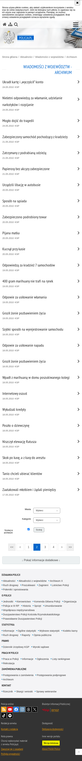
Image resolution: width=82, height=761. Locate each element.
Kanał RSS (4, 709)
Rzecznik (8, 691)
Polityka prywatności (10, 753)
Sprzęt (37, 605)
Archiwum (71, 57)
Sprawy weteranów (46, 691)
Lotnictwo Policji (60, 585)
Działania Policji (11, 575)
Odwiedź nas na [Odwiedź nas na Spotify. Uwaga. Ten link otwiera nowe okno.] (10, 715)
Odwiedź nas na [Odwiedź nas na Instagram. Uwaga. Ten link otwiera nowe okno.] (22, 709)
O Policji (6, 595)
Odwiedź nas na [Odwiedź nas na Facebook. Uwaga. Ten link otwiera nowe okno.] (16, 709)
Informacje (8, 630)
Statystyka (8, 624)
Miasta (28, 509)
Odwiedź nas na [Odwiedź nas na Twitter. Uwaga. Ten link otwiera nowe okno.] (34, 709)
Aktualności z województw (32, 581)
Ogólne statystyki (27, 630)
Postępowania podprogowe (51, 675)
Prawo (5, 641)
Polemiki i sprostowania (15, 589)
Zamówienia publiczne (14, 669)
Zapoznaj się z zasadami (12, 749)
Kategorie (26, 519)
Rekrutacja (9, 663)
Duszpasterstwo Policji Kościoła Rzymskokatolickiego (31, 614)
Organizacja (70, 601)
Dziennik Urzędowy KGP (16, 647)
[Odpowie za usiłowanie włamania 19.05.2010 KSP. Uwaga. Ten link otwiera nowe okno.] (36, 300)
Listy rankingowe (61, 659)
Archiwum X (56, 581)
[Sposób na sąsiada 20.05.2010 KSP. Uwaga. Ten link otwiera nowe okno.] (36, 203)
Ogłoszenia (43, 659)
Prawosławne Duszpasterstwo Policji (22, 618)
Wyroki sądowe (41, 647)
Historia (27, 605)
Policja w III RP (11, 605)
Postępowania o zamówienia (18, 675)
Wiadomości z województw (49, 57)
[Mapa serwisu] (10, 24)
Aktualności (26, 57)
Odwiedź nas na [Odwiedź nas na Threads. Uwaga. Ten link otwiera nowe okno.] (28, 709)
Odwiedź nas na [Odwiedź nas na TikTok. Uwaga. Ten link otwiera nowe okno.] (4, 715)
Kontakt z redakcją (9, 729)
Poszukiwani (28, 585)
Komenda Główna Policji (47, 601)
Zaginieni (43, 585)
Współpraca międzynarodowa (19, 610)
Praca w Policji (10, 653)
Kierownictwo (24, 601)
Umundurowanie (53, 605)
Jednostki (8, 601)
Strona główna (9, 57)
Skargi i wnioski (24, 691)
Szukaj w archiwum (8, 531)
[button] (75, 24)
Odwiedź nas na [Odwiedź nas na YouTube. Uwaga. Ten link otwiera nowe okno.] (10, 709)
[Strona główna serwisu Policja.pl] (5, 24)
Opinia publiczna (42, 635)
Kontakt (6, 685)
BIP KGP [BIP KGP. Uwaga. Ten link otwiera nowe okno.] (55, 710)
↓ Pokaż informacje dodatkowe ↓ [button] (41, 560)
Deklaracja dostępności (52, 729)
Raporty (26, 635)
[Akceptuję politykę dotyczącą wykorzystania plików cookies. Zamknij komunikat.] (77, 3)
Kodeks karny (70, 630)
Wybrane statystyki (49, 630)
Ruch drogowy (11, 585)
